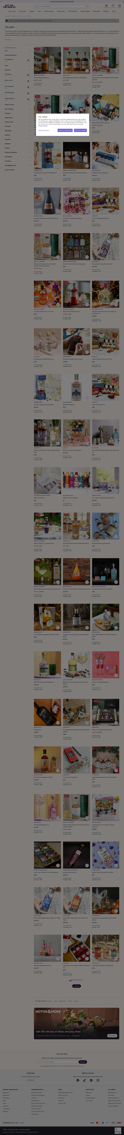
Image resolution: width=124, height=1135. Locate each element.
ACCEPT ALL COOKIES (80, 130)
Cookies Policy (45, 124)
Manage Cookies (43, 130)
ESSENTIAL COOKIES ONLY (65, 130)
